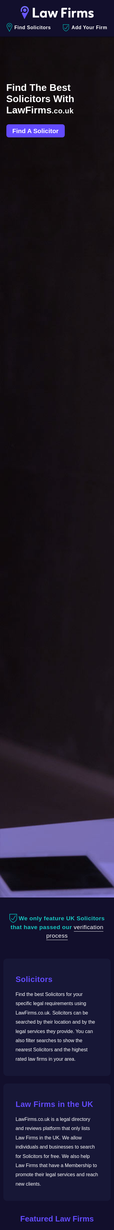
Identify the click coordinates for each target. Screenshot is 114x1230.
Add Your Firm (85, 27)
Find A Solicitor (35, 130)
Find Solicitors (29, 27)
